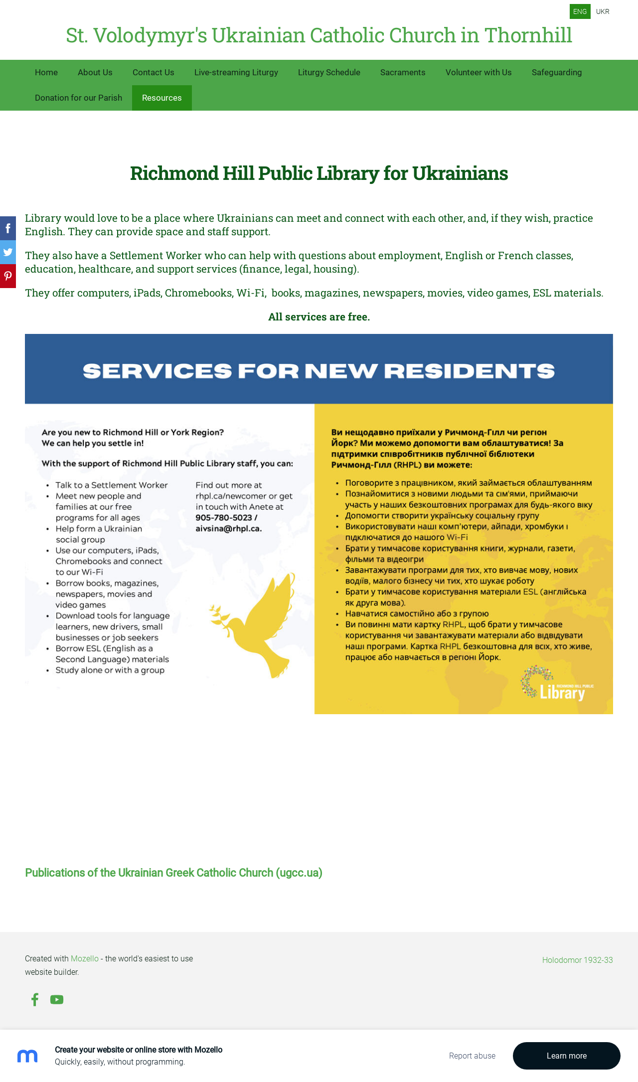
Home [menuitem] (46, 72)
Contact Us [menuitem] (153, 72)
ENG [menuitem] (580, 11)
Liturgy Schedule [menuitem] (329, 72)
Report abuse (472, 1056)
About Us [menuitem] (95, 72)
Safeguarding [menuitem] (557, 72)
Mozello (85, 958)
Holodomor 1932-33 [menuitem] (577, 960)
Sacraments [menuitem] (403, 72)
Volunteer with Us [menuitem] (479, 72)
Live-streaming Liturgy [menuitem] (236, 72)
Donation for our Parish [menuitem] (78, 98)
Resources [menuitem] (162, 98)
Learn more (567, 1056)
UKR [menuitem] (603, 11)
